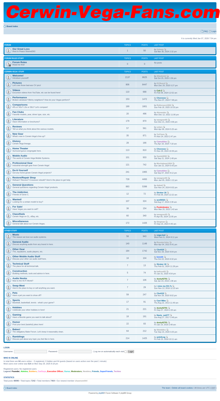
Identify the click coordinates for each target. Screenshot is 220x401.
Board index (12, 26)
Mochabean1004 (164, 163)
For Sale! (17, 206)
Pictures (17, 83)
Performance (19, 97)
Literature (17, 119)
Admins (24, 371)
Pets (14, 293)
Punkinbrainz (163, 207)
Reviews (17, 126)
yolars (159, 127)
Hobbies (17, 307)
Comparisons (19, 104)
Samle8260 (162, 156)
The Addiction (20, 192)
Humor (16, 322)
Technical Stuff (20, 263)
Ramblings (18, 336)
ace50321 (161, 200)
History (16, 141)
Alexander (161, 112)
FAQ (206, 31)
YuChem (161, 134)
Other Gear (18, 249)
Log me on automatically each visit (110, 351)
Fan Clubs (18, 112)
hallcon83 (161, 271)
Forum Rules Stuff (14, 58)
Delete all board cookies (182, 388)
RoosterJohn (163, 242)
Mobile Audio (19, 155)
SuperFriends (106, 371)
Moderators (76, 371)
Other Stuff (10, 231)
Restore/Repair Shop (24, 177)
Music (15, 234)
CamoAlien (162, 142)
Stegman (161, 222)
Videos (16, 90)
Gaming (16, 314)
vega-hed (161, 235)
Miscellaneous (20, 221)
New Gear (17, 134)
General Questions (22, 185)
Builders (33, 371)
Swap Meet (18, 285)
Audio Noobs (19, 278)
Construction (19, 271)
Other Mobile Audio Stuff (26, 256)
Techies (117, 371)
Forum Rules (19, 62)
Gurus (67, 371)
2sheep (160, 49)
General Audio (20, 242)
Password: (53, 351)
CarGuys (42, 371)
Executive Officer (55, 371)
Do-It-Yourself (20, 170)
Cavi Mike (161, 301)
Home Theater (20, 148)
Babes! (16, 329)
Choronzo (161, 98)
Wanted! (17, 199)
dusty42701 (162, 279)
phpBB (101, 393)
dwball (160, 185)
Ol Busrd (161, 83)
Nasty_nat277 (163, 315)
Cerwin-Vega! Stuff (14, 72)
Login (214, 31)
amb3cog (161, 337)
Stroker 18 (161, 193)
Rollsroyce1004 (164, 105)
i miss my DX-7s (164, 286)
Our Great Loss (21, 49)
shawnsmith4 (81, 381)
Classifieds (18, 214)
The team (166, 388)
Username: (8, 351)
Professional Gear (22, 163)
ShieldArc (161, 330)
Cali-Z (159, 91)
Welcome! (18, 75)
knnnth (160, 257)
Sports (16, 300)
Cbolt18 (160, 250)
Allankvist (161, 76)
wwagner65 (162, 120)
